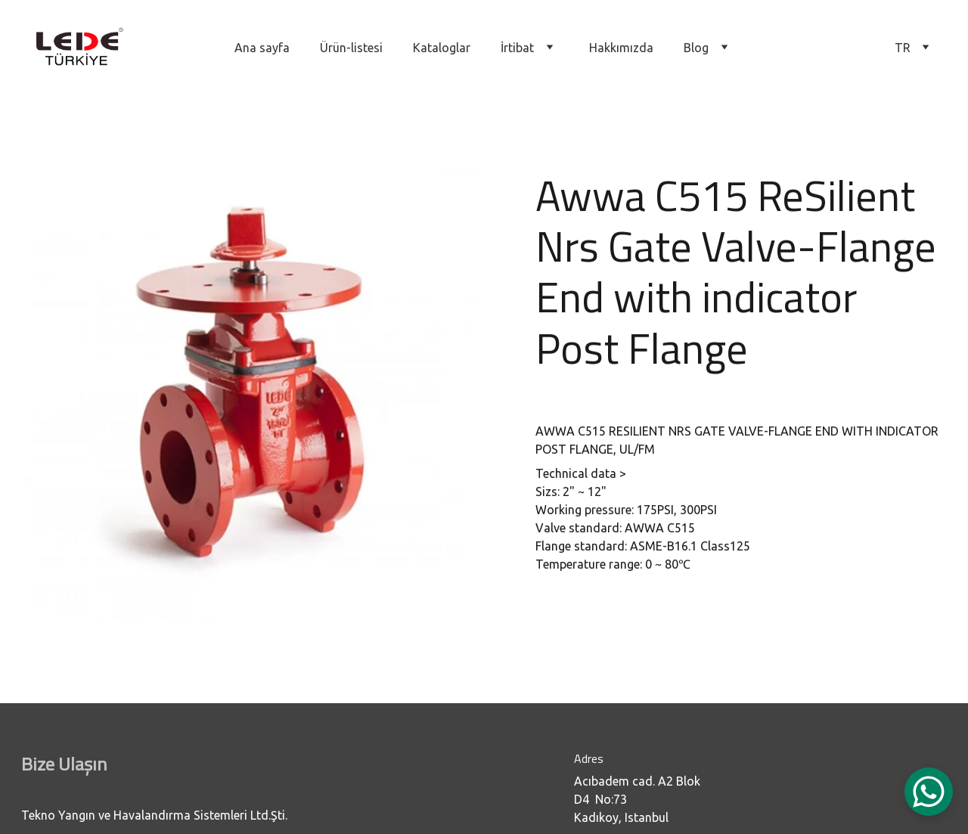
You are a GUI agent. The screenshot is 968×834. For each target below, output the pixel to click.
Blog (696, 47)
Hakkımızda (621, 47)
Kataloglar (441, 47)
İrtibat (517, 47)
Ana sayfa (262, 47)
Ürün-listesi (351, 47)
